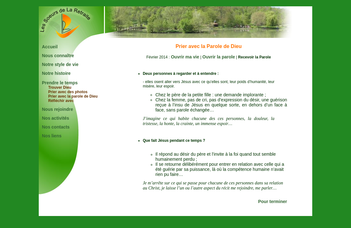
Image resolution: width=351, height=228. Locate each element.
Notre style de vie (60, 64)
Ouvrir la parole (218, 56)
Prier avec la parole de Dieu (73, 96)
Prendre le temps (60, 82)
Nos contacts (56, 126)
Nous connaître (58, 55)
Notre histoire (56, 73)
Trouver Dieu (59, 87)
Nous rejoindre (57, 109)
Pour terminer (272, 201)
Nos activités (55, 118)
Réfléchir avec (61, 101)
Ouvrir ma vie (185, 56)
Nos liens (51, 135)
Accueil (50, 46)
